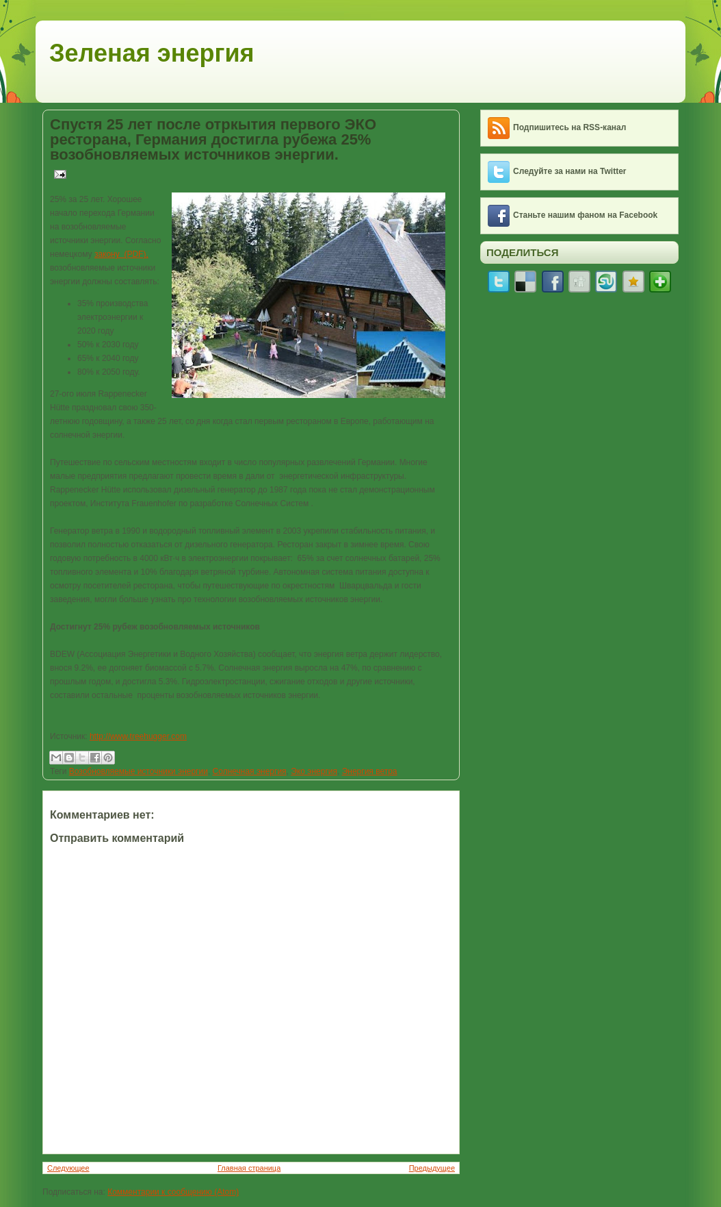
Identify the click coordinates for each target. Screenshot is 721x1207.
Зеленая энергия (151, 53)
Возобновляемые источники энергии (138, 771)
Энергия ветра (369, 771)
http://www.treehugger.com (138, 736)
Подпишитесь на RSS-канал (569, 127)
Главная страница (249, 1168)
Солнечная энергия (250, 771)
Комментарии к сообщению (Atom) (173, 1192)
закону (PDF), (121, 254)
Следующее (68, 1168)
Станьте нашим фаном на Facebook (585, 215)
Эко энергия (314, 771)
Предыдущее (432, 1168)
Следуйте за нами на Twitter (570, 171)
